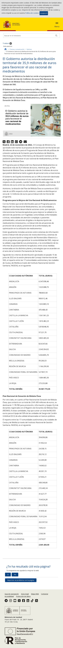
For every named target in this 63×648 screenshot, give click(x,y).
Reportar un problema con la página (20, 580)
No (15, 574)
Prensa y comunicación (17, 49)
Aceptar (43, 13)
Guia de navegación (12, 594)
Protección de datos (23, 596)
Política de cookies (32, 13)
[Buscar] (56, 35)
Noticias (29, 49)
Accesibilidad (9, 596)
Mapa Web (35, 594)
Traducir (7, 43)
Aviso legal (25, 594)
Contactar (44, 594)
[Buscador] (31, 35)
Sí (8, 574)
